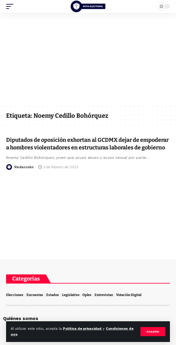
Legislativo (70, 295)
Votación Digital (128, 295)
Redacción (23, 167)
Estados (52, 295)
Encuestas (34, 295)
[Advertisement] (88, 58)
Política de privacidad (82, 329)
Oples (86, 295)
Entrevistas (104, 295)
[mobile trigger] (11, 6)
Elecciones (14, 295)
